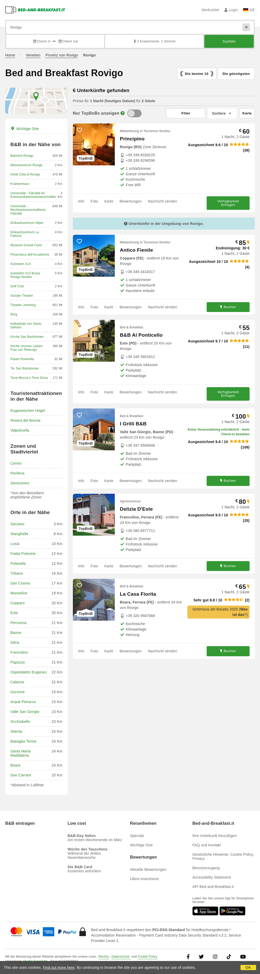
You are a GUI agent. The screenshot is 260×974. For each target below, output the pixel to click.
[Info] (123, 113)
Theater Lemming (23, 305)
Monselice (18, 593)
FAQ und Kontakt (206, 845)
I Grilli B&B (133, 423)
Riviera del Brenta (25, 420)
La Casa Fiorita (138, 594)
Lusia (14, 544)
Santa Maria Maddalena (20, 753)
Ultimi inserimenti (144, 879)
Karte (108, 201)
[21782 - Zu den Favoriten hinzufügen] (79, 500)
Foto (94, 201)
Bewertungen (130, 201)
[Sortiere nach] (222, 113)
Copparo (17, 603)
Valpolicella (19, 430)
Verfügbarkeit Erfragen (228, 203)
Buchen (228, 307)
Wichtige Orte (24, 129)
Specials (137, 836)
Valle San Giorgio (24, 712)
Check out (68, 41)
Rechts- (104, 956)
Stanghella (19, 534)
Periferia (17, 473)
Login (231, 10)
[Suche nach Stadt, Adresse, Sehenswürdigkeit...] (130, 27)
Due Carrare (20, 775)
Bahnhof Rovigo (21, 156)
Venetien (33, 55)
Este (14, 613)
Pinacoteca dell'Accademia (29, 254)
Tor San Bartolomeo (24, 368)
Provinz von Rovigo (62, 55)
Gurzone (17, 692)
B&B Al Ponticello (141, 335)
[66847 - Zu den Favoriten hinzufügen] (79, 241)
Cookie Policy (147, 956)
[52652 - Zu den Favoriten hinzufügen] (79, 130)
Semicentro (19, 483)
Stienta (16, 731)
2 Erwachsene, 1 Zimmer (154, 41)
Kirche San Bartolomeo (27, 337)
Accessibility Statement (211, 877)
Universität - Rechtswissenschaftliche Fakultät (28, 209)
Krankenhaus (19, 184)
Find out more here (59, 967)
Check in (41, 41)
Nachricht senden (162, 201)
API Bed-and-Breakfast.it (213, 887)
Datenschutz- (120, 956)
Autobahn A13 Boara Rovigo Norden (25, 275)
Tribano (16, 573)
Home (10, 55)
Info (81, 201)
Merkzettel (210, 10)
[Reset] (246, 27)
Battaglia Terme (23, 741)
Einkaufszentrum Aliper (26, 223)
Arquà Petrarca (23, 702)
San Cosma (20, 583)
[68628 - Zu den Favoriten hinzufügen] (79, 415)
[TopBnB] (134, 113)
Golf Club (17, 286)
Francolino (19, 652)
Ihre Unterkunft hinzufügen (214, 836)
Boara (15, 765)
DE (249, 10)
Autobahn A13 (20, 264)
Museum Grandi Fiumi (26, 245)
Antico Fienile (136, 250)
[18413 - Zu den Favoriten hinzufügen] (79, 326)
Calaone (17, 682)
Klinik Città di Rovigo (25, 174)
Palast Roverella (22, 359)
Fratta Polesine (23, 553)
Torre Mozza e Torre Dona (29, 378)
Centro (16, 463)
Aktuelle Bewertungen (148, 869)
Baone (15, 633)
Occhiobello (20, 721)
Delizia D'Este (136, 509)
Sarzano (17, 524)
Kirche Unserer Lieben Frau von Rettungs (26, 348)
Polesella (18, 563)
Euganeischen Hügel (27, 410)
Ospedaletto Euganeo (28, 672)
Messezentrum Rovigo (26, 165)
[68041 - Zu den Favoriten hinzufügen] (79, 585)
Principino (132, 138)
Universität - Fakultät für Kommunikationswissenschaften (33, 195)
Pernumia (18, 623)
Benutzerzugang (206, 868)
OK (248, 967)
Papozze (17, 662)
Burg (13, 314)
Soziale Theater (21, 295)
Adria (14, 642)
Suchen (229, 41)
